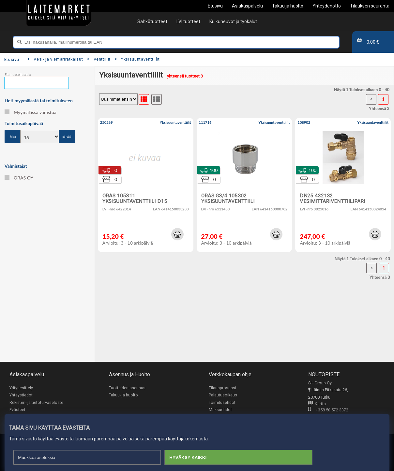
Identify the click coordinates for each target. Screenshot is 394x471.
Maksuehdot (220, 409)
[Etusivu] (58, 13)
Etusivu (11, 59)
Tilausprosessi (222, 387)
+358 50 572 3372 (328, 410)
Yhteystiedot (21, 395)
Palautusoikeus (223, 395)
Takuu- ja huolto (123, 395)
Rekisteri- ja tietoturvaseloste (36, 402)
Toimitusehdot (222, 402)
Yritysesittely (21, 387)
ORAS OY (19, 177)
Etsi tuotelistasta (18, 75)
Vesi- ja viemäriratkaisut (55, 59)
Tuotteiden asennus (127, 387)
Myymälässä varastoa (30, 112)
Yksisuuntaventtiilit (137, 59)
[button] (177, 234)
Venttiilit (99, 59)
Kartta (317, 404)
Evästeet (17, 409)
